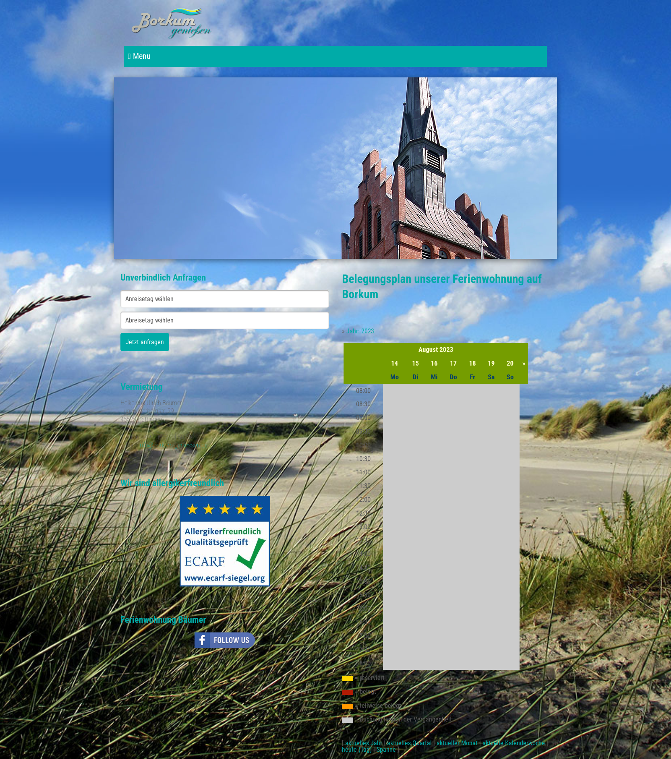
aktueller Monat (457, 743)
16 (434, 363)
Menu (139, 56)
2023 (446, 349)
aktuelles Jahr (363, 743)
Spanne (386, 749)
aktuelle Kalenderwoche (514, 743)
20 (510, 363)
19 (491, 363)
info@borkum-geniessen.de (173, 445)
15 (415, 363)
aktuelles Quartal (409, 743)
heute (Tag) (357, 749)
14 (394, 363)
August (428, 349)
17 (453, 363)
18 (472, 363)
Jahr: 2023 (360, 331)
